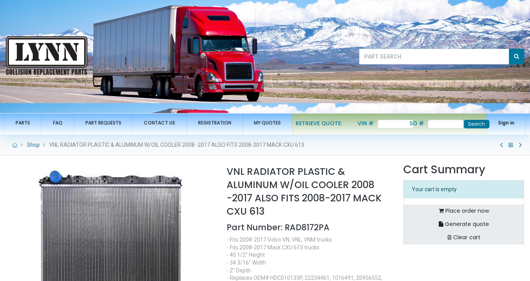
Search (474, 124)
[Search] (516, 56)
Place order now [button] (464, 218)
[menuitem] (24, 123)
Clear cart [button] (463, 245)
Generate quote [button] (464, 232)
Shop (33, 152)
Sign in (504, 122)
